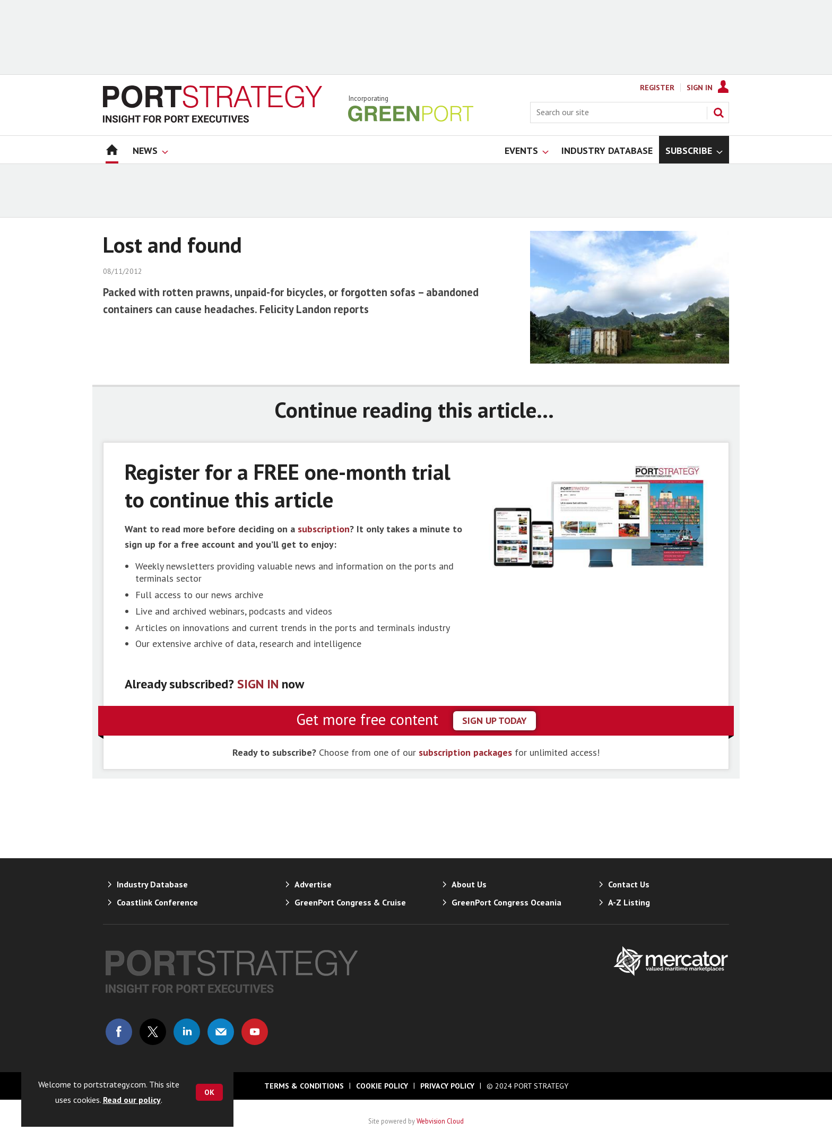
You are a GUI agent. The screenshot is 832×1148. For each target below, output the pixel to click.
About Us (469, 884)
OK (209, 1092)
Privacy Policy (447, 1086)
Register (657, 87)
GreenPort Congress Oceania (506, 902)
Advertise (313, 884)
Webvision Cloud (440, 1121)
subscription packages (465, 752)
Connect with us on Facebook (119, 1032)
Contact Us (628, 884)
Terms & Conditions (304, 1086)
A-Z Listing (629, 902)
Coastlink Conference (157, 902)
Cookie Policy (382, 1086)
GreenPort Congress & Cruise (350, 902)
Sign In (700, 87)
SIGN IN (258, 684)
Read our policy (132, 1099)
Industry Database (152, 884)
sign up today (494, 720)
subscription (324, 529)
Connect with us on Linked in (187, 1032)
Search (718, 112)
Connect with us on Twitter (153, 1032)
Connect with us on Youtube (254, 1032)
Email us (221, 1032)
